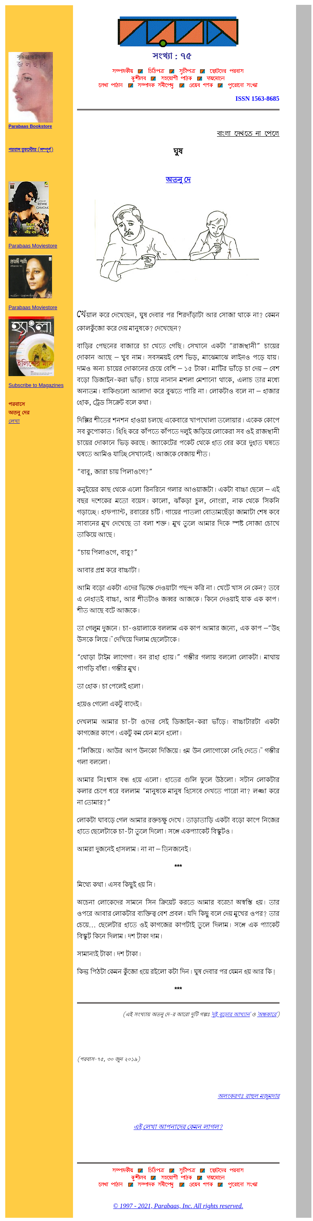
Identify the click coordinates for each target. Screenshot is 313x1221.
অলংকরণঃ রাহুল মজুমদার (249, 1096)
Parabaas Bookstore (30, 124)
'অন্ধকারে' (267, 1015)
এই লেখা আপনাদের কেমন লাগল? (178, 1127)
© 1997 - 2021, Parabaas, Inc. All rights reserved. (178, 1205)
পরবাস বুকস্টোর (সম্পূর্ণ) (30, 150)
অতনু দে (178, 180)
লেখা (14, 421)
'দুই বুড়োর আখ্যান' (230, 1015)
